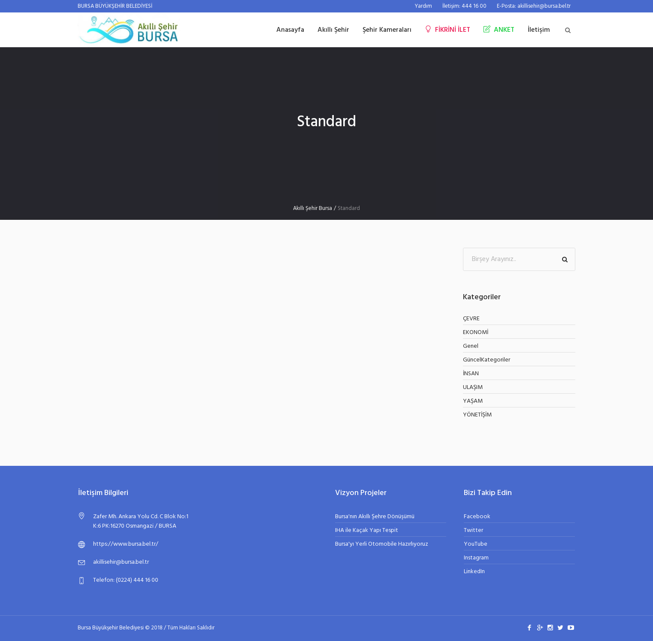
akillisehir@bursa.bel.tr (121, 562)
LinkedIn (474, 572)
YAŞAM (473, 401)
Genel (470, 346)
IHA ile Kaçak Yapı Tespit (366, 530)
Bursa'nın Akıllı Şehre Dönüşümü (374, 517)
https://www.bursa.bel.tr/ (125, 544)
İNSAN (471, 374)
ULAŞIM (473, 387)
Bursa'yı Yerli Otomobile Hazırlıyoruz (381, 544)
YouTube (475, 544)
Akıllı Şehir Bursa (312, 208)
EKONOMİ (475, 332)
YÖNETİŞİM (477, 415)
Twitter (473, 530)
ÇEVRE (471, 319)
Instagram (476, 558)
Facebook (477, 517)
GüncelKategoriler (486, 360)
